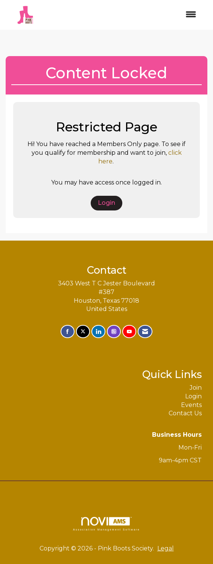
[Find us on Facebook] (68, 331)
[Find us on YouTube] (129, 331)
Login (106, 202)
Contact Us (185, 413)
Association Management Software (106, 524)
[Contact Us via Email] (145, 331)
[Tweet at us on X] (83, 331)
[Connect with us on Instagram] (114, 331)
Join (196, 387)
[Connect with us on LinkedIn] (98, 331)
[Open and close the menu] (123, 15)
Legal (165, 548)
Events (191, 405)
